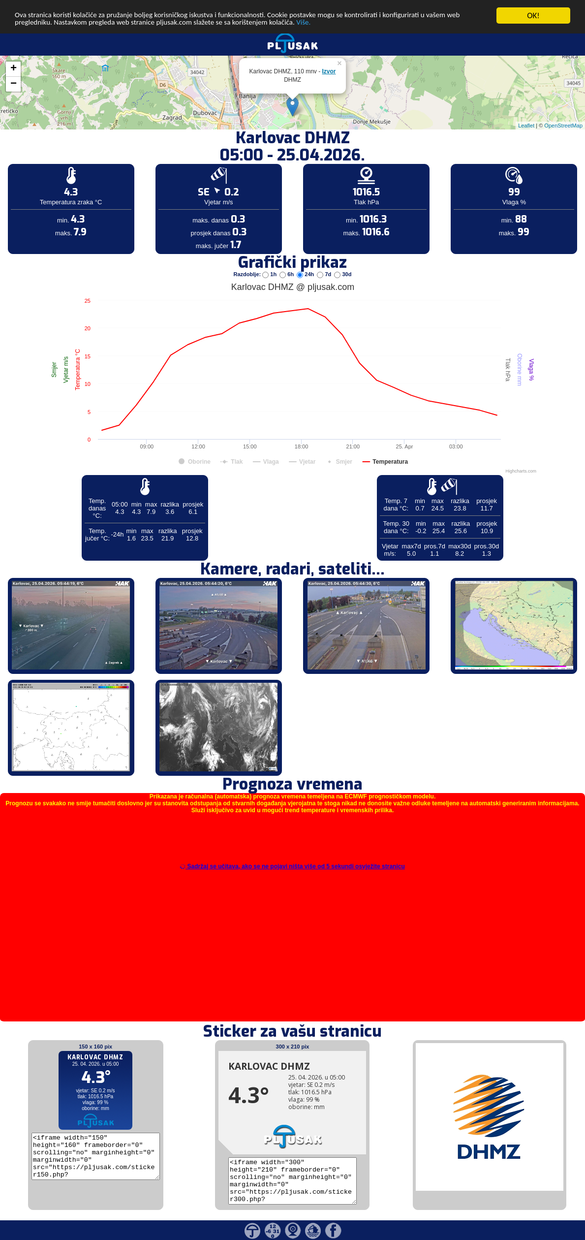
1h (270, 274)
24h (306, 274)
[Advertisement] (75, 161)
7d (325, 274)
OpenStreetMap (563, 125)
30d (342, 274)
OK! (533, 15)
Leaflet (526, 125)
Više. (382, 24)
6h (287, 274)
